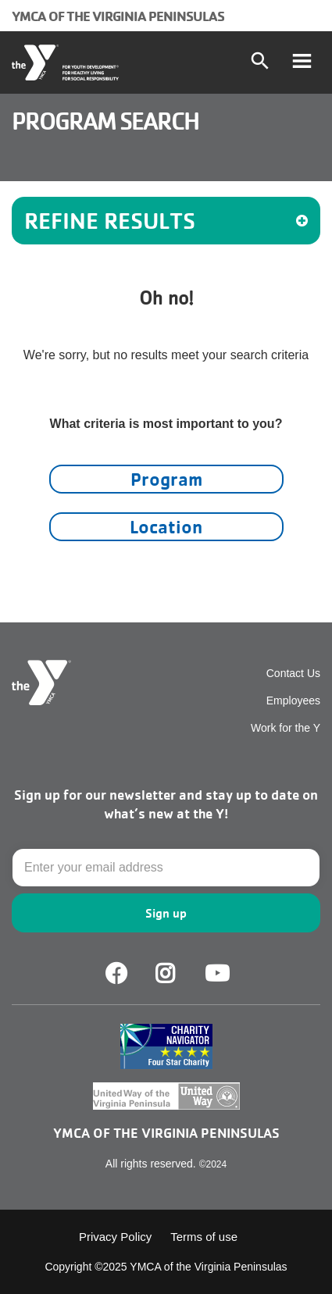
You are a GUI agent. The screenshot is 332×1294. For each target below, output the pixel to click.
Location (166, 526)
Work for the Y (285, 728)
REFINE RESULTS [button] (166, 220)
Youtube (216, 974)
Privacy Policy (115, 1236)
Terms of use (203, 1236)
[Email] (166, 867)
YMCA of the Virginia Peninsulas (118, 15)
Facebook (116, 974)
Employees (293, 700)
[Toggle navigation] (301, 62)
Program (166, 479)
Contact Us (293, 673)
